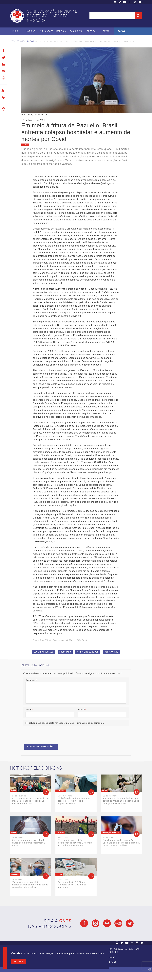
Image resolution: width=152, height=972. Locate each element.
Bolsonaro (65, 652)
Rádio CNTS (76, 31)
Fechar (19, 961)
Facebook (130, 2)
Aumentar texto (3, 90)
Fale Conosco (140, 2)
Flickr (115, 2)
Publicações (46, 31)
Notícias (30, 31)
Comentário (32, 680)
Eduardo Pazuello (43, 652)
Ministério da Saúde (87, 652)
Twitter (120, 2)
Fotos (106, 31)
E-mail (82, 709)
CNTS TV (91, 31)
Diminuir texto (3, 97)
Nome (29, 709)
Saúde (30, 41)
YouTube (125, 2)
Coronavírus (111, 652)
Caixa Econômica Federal (121, 31)
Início (15, 31)
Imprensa (61, 31)
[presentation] (44, 733)
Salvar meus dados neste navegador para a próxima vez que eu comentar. (66, 723)
